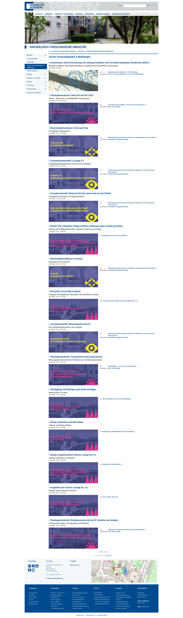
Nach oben (141, 597)
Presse (118, 600)
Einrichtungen (34, 602)
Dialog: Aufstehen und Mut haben (66, 422)
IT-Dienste (76, 595)
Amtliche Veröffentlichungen (57, 607)
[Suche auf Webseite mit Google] (134, 5)
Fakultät (48, 14)
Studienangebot (56, 595)
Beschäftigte (55, 602)
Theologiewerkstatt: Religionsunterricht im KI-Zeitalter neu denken (84, 520)
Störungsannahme (122, 604)
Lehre (31, 600)
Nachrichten (55, 597)
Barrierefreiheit (102, 615)
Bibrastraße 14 (74, 565)
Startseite (32, 588)
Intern (120, 5)
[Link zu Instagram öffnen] (29, 566)
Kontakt (49, 561)
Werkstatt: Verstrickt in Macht (65, 291)
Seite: (139, 607)
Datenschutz (90, 615)
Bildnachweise (142, 595)
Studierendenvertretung (80, 606)
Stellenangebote (32, 71)
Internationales (103, 14)
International (33, 604)
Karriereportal (55, 600)
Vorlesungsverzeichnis (102, 597)
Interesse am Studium (121, 14)
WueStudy (98, 593)
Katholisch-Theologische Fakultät (58, 47)
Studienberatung (78, 600)
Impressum (80, 615)
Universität (33, 593)
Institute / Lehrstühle (64, 14)
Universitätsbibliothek (79, 593)
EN (155, 5)
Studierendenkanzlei (79, 604)
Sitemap (140, 593)
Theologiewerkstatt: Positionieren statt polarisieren (76, 356)
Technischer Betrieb (123, 606)
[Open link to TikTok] (33, 566)
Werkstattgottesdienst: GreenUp (66, 258)
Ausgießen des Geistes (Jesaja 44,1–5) (69, 487)
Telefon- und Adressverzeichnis (122, 594)
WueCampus (99, 595)
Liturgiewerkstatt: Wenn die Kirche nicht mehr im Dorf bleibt (80, 193)
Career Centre (77, 609)
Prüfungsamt (77, 602)
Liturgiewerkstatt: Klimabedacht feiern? (70, 324)
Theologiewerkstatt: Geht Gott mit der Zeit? (71, 95)
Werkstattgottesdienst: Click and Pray (69, 128)
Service (75, 588)
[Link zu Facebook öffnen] (29, 570)
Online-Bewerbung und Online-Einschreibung (102, 600)
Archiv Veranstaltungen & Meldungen (35, 66)
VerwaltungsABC (56, 604)
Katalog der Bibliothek (101, 604)
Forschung (89, 14)
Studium (79, 14)
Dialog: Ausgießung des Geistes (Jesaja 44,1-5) (73, 454)
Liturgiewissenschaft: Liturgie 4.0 (67, 160)
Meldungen (30, 62)
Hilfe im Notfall (121, 609)
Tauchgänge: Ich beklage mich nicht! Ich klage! (73, 389)
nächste (108, 556)
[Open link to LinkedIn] (37, 566)
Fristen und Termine (57, 593)
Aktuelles (39, 14)
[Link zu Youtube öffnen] (33, 570)
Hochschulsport (78, 597)
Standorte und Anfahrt (123, 597)
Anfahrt (73, 561)
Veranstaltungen (32, 58)
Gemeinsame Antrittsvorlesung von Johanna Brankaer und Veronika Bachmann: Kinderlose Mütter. (100, 62)
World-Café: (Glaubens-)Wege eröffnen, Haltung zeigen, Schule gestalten (86, 226)
